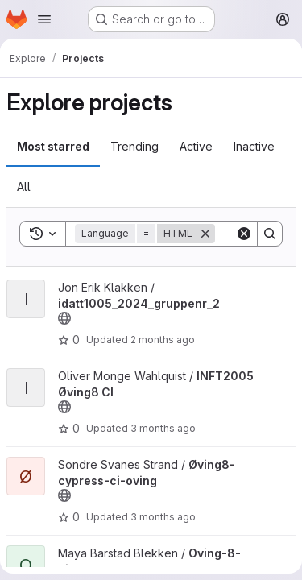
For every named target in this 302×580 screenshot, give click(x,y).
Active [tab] (196, 146)
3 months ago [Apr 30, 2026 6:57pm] (163, 517)
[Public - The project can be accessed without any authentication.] (64, 318)
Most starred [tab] (53, 146)
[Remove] (205, 233)
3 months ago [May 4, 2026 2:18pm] (163, 428)
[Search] (270, 233)
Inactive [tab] (254, 146)
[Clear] (244, 233)
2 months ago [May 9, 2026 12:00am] (162, 340)
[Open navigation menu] (44, 19)
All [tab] (24, 186)
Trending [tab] (134, 146)
